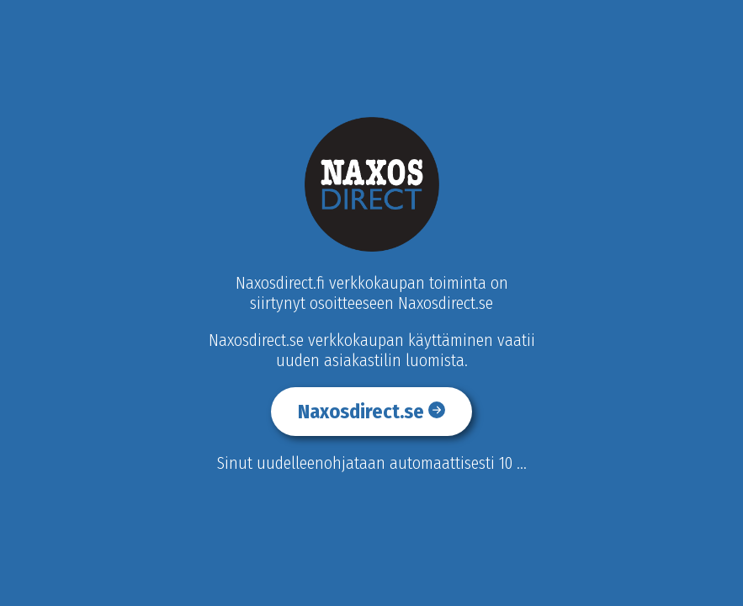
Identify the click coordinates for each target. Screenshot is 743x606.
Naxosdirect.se (371, 411)
